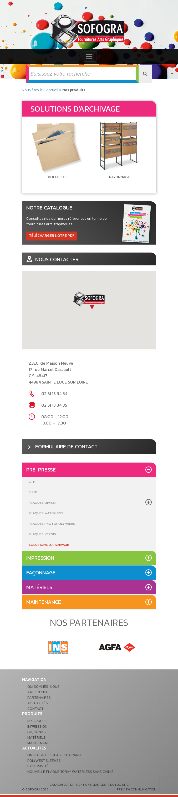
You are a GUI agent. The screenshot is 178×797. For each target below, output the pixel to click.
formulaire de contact (62, 446)
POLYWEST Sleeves (44, 760)
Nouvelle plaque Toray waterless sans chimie (70, 771)
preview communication (136, 789)
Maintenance (43, 602)
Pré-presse (41, 470)
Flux (33, 492)
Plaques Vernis (42, 534)
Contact (35, 708)
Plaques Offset (43, 502)
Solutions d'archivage (49, 544)
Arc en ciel (37, 692)
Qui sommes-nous (43, 686)
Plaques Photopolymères (52, 523)
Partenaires (39, 697)
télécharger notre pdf (51, 235)
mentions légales (91, 784)
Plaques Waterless (46, 513)
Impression (40, 558)
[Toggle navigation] (89, 56)
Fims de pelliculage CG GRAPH (54, 755)
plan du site (118, 784)
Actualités (37, 703)
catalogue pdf (62, 784)
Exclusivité (38, 766)
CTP (32, 481)
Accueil (52, 90)
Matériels (39, 587)
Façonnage (40, 572)
